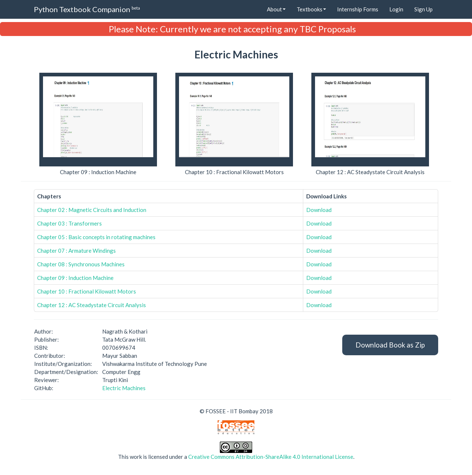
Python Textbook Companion (87, 9)
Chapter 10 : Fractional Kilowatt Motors (86, 291)
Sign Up (423, 9)
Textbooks (311, 9)
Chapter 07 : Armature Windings (76, 250)
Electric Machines (124, 388)
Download (319, 209)
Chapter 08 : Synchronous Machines (81, 264)
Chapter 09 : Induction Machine (75, 277)
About (276, 9)
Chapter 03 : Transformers (69, 223)
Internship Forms (357, 9)
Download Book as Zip (390, 345)
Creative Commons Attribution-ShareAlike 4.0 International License (270, 456)
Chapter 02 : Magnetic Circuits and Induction (91, 209)
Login (396, 9)
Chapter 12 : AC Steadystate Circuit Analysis (91, 305)
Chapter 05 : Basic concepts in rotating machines (96, 237)
